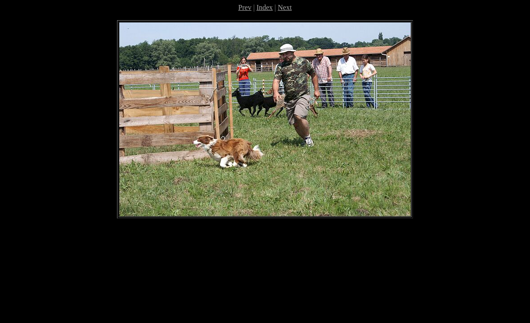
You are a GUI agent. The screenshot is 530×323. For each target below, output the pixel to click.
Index (264, 7)
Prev (244, 7)
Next (285, 7)
